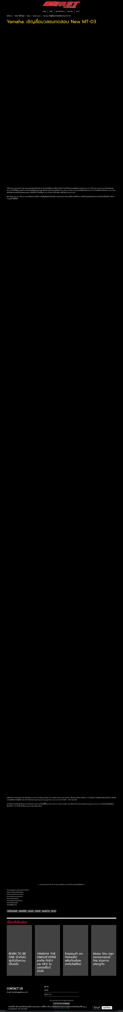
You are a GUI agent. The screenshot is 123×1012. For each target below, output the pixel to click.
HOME (44, 11)
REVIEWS (70, 11)
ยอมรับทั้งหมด (107, 1008)
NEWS (51, 11)
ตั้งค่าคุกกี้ (97, 1008)
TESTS (77, 11)
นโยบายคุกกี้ (24, 1009)
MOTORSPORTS (60, 11)
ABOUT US (47, 994)
